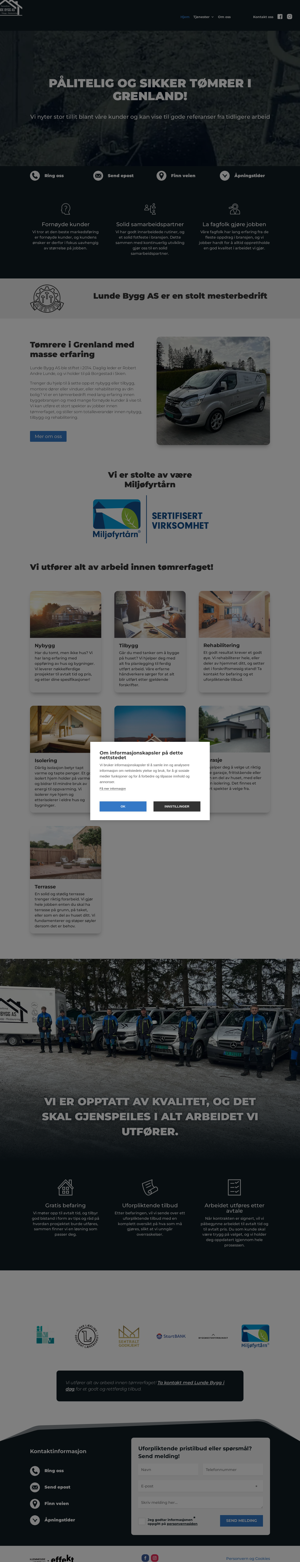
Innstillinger (177, 806)
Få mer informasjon (113, 788)
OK (123, 806)
